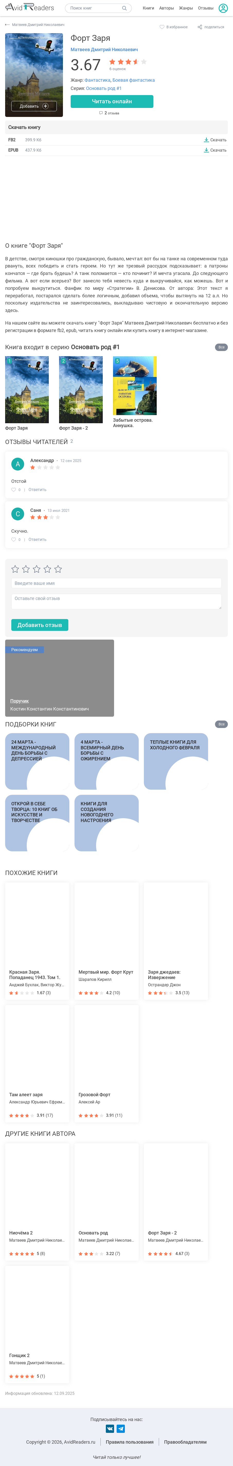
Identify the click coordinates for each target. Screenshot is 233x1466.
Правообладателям (185, 1442)
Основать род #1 (104, 88)
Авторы (166, 8)
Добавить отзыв (39, 625)
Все (222, 347)
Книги (148, 8)
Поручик (19, 701)
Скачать (218, 139)
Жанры (186, 8)
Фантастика (97, 80)
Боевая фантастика (134, 80)
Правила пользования (130, 1442)
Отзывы (205, 8)
